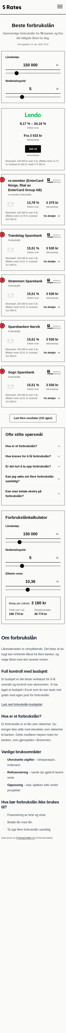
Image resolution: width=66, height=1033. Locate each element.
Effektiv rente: (14, 573)
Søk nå (33, 149)
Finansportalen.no (25, 838)
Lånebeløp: (12, 57)
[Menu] (60, 7)
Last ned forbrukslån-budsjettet (21, 704)
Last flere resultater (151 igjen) (33, 418)
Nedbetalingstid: (15, 81)
